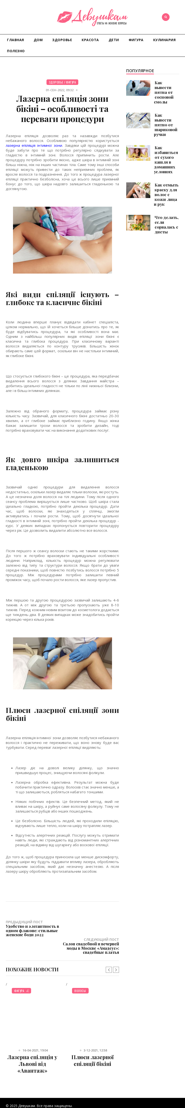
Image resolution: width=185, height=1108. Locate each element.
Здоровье (62, 40)
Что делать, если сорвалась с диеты (166, 224)
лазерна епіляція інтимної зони (34, 145)
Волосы (80, 973)
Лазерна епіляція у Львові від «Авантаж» (32, 1046)
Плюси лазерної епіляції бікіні (93, 1043)
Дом (38, 40)
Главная (15, 40)
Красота (90, 40)
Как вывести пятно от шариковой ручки (166, 124)
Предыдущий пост (34, 928)
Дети (114, 40)
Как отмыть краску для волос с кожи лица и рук (166, 194)
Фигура (136, 40)
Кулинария (164, 40)
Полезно (16, 51)
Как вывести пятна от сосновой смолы (164, 92)
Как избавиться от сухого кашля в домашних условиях (166, 159)
